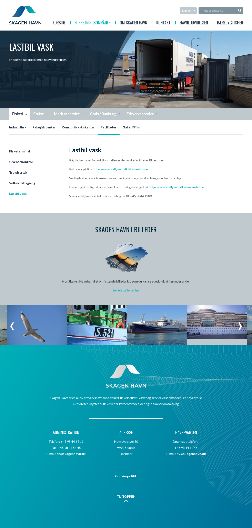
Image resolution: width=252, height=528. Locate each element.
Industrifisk (17, 127)
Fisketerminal (19, 151)
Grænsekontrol (21, 162)
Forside (59, 23)
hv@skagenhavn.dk (191, 454)
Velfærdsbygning (22, 183)
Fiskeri (17, 114)
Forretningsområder (93, 23)
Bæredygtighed (230, 23)
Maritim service (67, 114)
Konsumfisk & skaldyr (78, 127)
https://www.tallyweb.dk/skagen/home (120, 169)
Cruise (38, 114)
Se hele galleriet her (126, 290)
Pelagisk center (44, 127)
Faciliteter (109, 127)
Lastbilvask (18, 193)
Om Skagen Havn (133, 23)
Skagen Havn (25, 15)
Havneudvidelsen (194, 23)
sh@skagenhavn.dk (71, 454)
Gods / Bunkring (103, 114)
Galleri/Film (131, 127)
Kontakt (163, 23)
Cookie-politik (126, 476)
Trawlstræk (18, 172)
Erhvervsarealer (140, 114)
